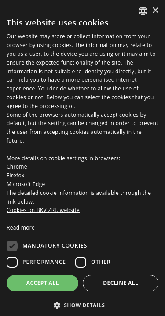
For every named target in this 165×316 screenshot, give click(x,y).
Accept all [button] (42, 283)
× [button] (155, 10)
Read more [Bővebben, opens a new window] (21, 227)
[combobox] (143, 11)
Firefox (16, 175)
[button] (82, 305)
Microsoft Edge (26, 184)
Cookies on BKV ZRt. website (43, 210)
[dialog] (82, 158)
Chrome (17, 166)
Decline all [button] (120, 283)
